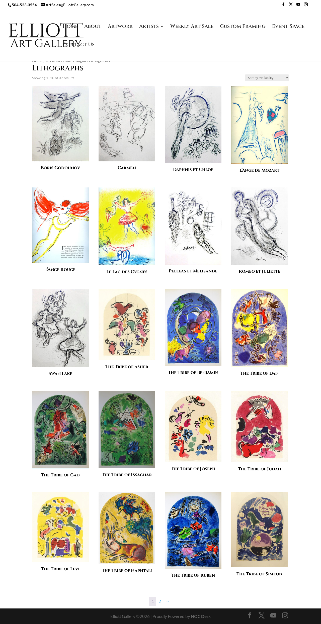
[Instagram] (306, 6)
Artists (149, 27)
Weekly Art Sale (191, 27)
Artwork (120, 27)
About (92, 27)
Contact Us (78, 45)
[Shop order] (267, 77)
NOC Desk (201, 616)
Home (70, 27)
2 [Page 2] (159, 601)
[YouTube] (298, 6)
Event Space (288, 27)
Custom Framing (243, 27)
